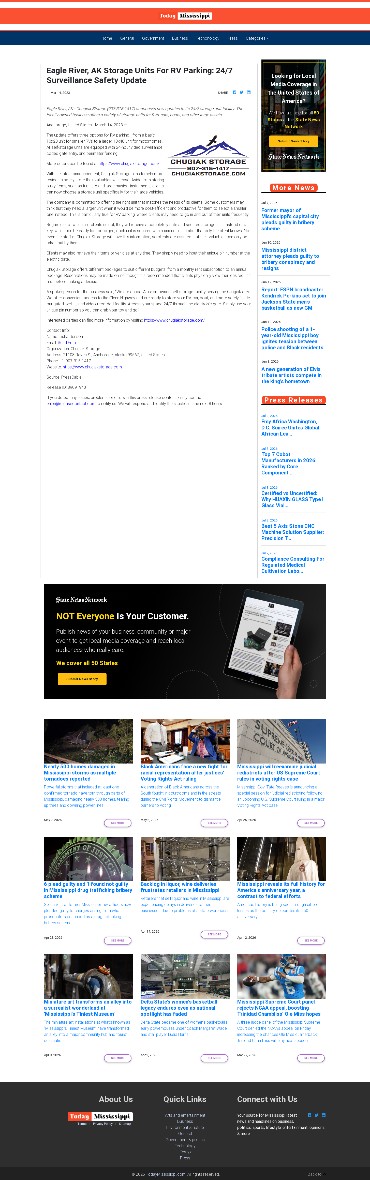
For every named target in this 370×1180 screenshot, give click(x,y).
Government (153, 38)
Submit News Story (293, 141)
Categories (255, 38)
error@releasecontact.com (71, 403)
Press (233, 38)
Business (180, 38)
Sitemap (125, 1124)
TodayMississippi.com (165, 1174)
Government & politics (185, 1139)
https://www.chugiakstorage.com (92, 366)
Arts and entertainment (185, 1115)
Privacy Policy (103, 1124)
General (127, 38)
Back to (317, 1174)
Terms (82, 1124)
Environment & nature (185, 1127)
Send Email (67, 342)
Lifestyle (185, 1151)
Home (108, 38)
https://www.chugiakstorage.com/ (129, 163)
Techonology (207, 38)
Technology (185, 1145)
